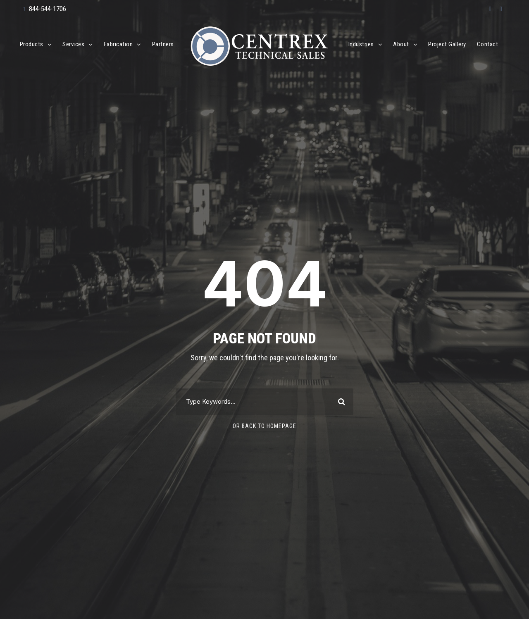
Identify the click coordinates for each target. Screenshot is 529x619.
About (401, 44)
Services (73, 44)
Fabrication (118, 44)
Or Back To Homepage (264, 426)
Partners (163, 44)
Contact (487, 44)
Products (31, 44)
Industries (361, 44)
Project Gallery (447, 44)
